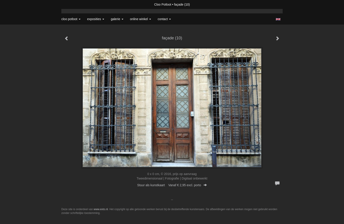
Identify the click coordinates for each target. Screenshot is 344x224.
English (278, 19)
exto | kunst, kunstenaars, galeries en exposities (74, 4)
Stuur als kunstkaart (172, 185)
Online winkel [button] (140, 19)
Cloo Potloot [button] (71, 19)
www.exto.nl (101, 209)
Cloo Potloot (162, 4)
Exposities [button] (95, 19)
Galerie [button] (117, 19)
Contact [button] (164, 19)
